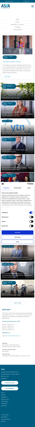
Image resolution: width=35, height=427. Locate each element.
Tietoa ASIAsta (5, 414)
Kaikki (17, 19)
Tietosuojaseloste (5, 419)
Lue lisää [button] (7, 76)
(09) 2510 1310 (9, 1)
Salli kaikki (17, 232)
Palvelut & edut (5, 399)
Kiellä (17, 241)
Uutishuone (4, 405)
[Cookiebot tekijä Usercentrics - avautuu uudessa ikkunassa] (27, 184)
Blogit (17, 22)
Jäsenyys (3, 394)
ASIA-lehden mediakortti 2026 (12, 335)
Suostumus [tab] (6, 187)
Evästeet (3, 421)
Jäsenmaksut (4, 417)
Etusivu (3, 392)
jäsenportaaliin (10, 382)
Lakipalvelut (4, 397)
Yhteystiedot (4, 403)
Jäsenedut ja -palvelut (17, 24)
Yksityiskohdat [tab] (17, 187)
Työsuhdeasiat (17, 29)
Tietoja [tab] (29, 187)
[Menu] (32, 6)
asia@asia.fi (26, 1)
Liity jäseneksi (9, 388)
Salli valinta (17, 237)
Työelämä (17, 27)
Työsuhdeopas (4, 401)
